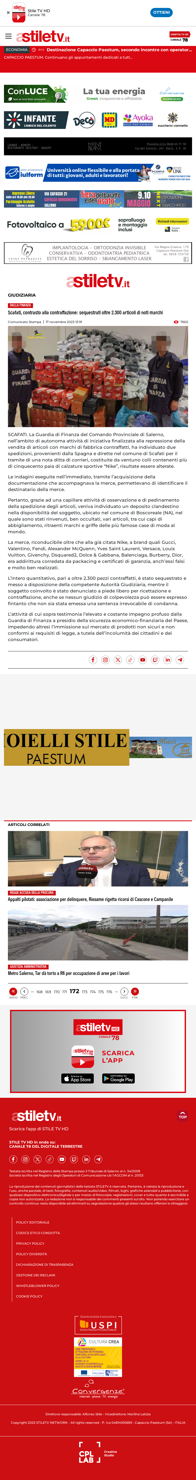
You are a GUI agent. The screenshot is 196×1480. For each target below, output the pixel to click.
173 (84, 991)
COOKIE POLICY (29, 1296)
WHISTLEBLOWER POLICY (37, 1286)
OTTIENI (161, 12)
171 (64, 991)
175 (101, 991)
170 (57, 991)
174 (93, 991)
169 (48, 991)
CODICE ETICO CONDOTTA (38, 1233)
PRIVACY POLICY (30, 1243)
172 (74, 991)
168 (39, 991)
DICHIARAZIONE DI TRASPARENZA (44, 1265)
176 (109, 991)
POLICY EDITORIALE (32, 1222)
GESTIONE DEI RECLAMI (35, 1275)
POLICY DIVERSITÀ (31, 1254)
